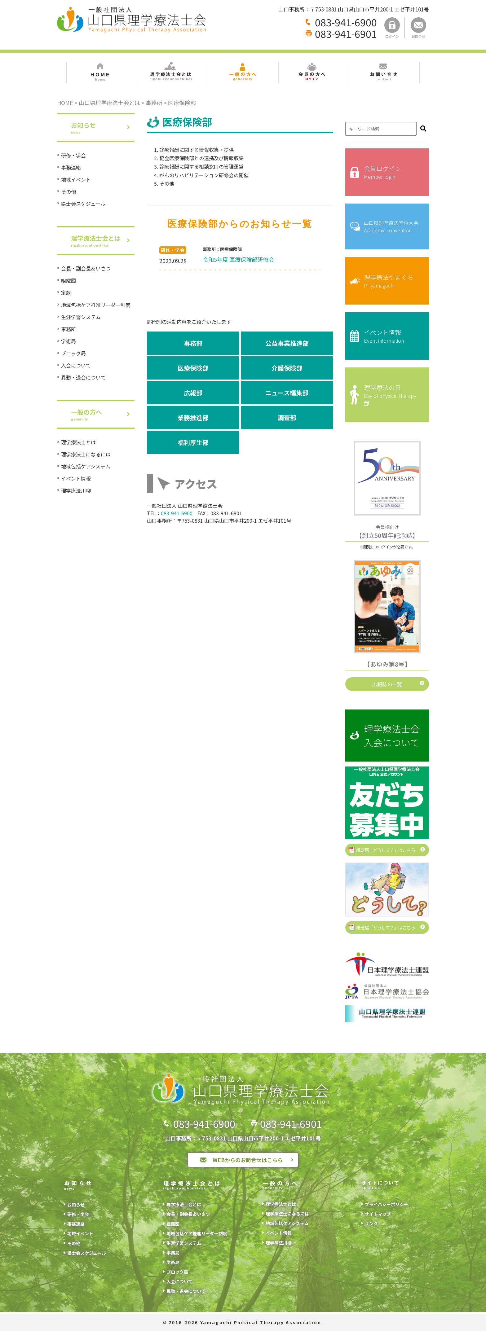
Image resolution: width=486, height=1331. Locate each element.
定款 (66, 292)
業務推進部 (193, 417)
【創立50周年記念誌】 (387, 532)
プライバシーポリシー (386, 1204)
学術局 (68, 341)
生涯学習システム (81, 317)
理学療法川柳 (76, 490)
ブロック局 (73, 353)
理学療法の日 (392, 395)
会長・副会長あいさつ (86, 268)
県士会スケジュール (83, 203)
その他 (68, 191)
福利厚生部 (193, 442)
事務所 (68, 329)
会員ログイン (392, 172)
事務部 (193, 343)
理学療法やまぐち (392, 281)
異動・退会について (83, 377)
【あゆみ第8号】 (387, 664)
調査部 (287, 417)
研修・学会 (73, 155)
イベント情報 (76, 478)
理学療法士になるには (86, 454)
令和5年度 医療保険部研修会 (238, 259)
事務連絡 (71, 167)
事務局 (172, 1253)
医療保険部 (193, 367)
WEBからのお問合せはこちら (248, 1160)
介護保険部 (287, 367)
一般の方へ (103, 414)
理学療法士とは (78, 442)
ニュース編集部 (286, 392)
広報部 (193, 392)
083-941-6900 (346, 22)
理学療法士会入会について (392, 735)
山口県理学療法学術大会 (392, 226)
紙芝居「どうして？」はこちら (385, 850)
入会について (76, 365)
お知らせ (103, 127)
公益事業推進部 (287, 343)
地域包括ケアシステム (85, 466)
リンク (371, 1223)
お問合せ (418, 28)
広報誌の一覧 (387, 684)
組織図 (68, 280)
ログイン (392, 28)
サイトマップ (378, 1214)
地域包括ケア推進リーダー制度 (95, 305)
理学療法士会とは (103, 241)
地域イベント (76, 179)
